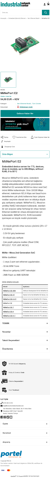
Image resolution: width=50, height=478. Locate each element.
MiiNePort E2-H (8, 311)
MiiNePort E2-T (8, 307)
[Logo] (15, 4)
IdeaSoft (13, 476)
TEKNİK (5, 323)
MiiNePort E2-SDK (9, 290)
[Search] (25, 12)
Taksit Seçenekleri (10, 340)
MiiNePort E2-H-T (9, 316)
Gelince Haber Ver (25, 113)
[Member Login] (44, 4)
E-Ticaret (20, 476)
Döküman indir (26, 107)
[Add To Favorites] (19, 137)
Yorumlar (6, 332)
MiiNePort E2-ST (9, 295)
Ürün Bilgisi (7, 154)
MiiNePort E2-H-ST (9, 299)
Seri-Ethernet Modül (24, 103)
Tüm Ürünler (36, 103)
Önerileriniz (7, 349)
